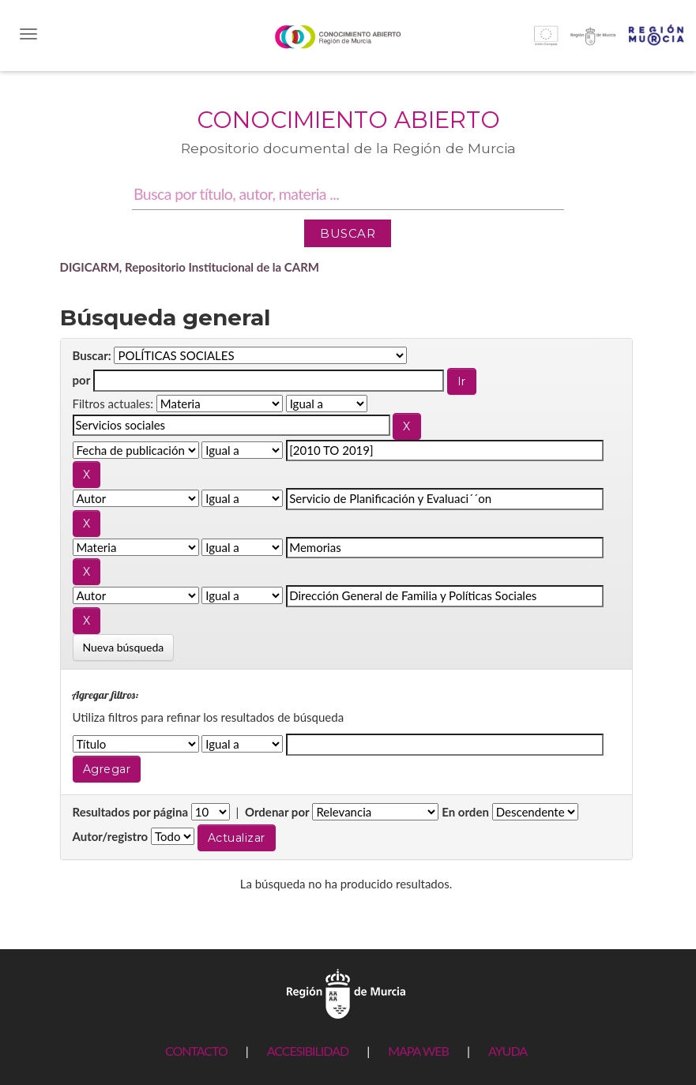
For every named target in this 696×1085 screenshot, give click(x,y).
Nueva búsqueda (123, 647)
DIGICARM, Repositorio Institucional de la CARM (190, 267)
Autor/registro (111, 836)
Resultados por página (131, 812)
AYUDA (507, 1050)
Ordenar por (277, 812)
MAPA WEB (418, 1050)
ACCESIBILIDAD (307, 1050)
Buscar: (92, 355)
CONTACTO (196, 1050)
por (82, 380)
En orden (465, 812)
